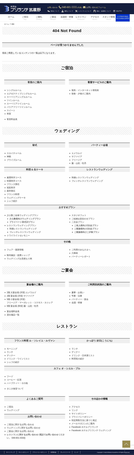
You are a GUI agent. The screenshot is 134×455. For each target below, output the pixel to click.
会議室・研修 (67, 18)
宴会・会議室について (104, 11)
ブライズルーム (14, 160)
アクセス (95, 18)
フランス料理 (13, 194)
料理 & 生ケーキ (34, 169)
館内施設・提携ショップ (18, 255)
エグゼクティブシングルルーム (21, 94)
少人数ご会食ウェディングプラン (22, 215)
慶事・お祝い (78, 292)
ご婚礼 (39, 18)
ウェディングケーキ (16, 198)
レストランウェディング (99, 169)
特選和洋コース (14, 181)
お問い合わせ (35, 416)
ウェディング (13, 410)
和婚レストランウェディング (85, 177)
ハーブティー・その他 (17, 383)
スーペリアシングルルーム (19, 97)
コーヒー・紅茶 (14, 380)
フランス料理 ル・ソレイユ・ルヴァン (34, 340)
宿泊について (55, 11)
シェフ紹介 (12, 201)
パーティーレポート (81, 256)
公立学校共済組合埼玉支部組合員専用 (122, 17)
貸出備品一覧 (13, 315)
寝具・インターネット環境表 (85, 90)
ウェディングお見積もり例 (19, 258)
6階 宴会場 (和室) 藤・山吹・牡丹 (22, 306)
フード (10, 376)
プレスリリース (65, 452)
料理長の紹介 (78, 359)
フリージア (77, 160)
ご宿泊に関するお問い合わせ (20, 424)
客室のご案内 (35, 82)
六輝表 (75, 253)
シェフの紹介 (13, 362)
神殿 (9, 156)
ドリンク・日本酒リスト (83, 355)
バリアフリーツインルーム (19, 107)
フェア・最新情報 (15, 250)
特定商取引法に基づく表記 (84, 420)
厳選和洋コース (14, 177)
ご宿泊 (25, 18)
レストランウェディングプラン (21, 225)
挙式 (34, 145)
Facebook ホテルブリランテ (85, 427)
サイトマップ (10, 452)
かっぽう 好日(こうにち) (99, 340)
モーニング (12, 349)
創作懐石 (11, 191)
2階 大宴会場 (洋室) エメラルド (21, 292)
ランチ (10, 352)
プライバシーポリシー (82, 417)
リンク (75, 410)
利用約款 (53, 452)
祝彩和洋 (11, 187)
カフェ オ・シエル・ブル (67, 368)
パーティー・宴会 (80, 299)
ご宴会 (53, 18)
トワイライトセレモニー (18, 235)
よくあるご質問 (34, 399)
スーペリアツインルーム (18, 103)
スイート (11, 110)
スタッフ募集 (109, 18)
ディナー (11, 355)
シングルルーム (14, 90)
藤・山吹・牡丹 (79, 163)
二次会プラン (78, 222)
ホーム (11, 18)
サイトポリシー (79, 413)
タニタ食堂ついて (15, 389)
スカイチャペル (14, 153)
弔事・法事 (77, 296)
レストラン (81, 18)
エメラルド (77, 153)
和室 (9, 114)
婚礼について (69, 11)
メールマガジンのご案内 (83, 423)
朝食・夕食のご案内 (81, 94)
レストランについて (84, 11)
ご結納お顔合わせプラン (83, 219)
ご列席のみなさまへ (81, 250)
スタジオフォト (79, 215)
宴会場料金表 (13, 311)
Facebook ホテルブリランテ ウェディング (91, 430)
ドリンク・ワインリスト (18, 359)
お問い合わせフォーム (96, 7)
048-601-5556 (18, 438)
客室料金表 (12, 119)
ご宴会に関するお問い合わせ (20, 431)
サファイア (77, 156)
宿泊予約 (119, 11)
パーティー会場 (99, 145)
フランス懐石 (13, 184)
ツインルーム (13, 100)
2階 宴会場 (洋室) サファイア (20, 296)
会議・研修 (77, 302)
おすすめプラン (67, 207)
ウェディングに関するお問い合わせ (23, 428)
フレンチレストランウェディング (87, 181)
